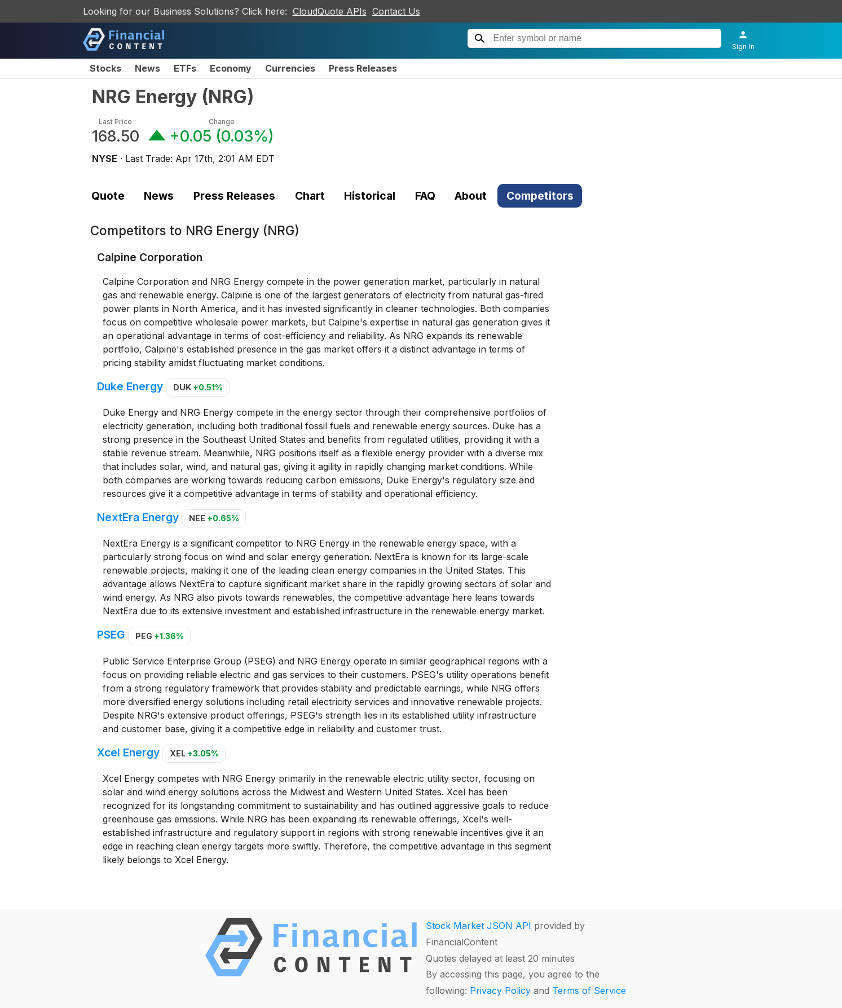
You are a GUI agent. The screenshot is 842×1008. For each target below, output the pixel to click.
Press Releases (363, 68)
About (471, 196)
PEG (159, 636)
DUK (198, 387)
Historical (369, 196)
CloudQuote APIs (330, 11)
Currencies (290, 68)
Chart (310, 196)
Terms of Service (589, 990)
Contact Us (396, 11)
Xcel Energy (128, 752)
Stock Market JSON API (478, 925)
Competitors (540, 196)
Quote (108, 196)
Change (222, 121)
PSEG (111, 635)
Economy (231, 68)
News (147, 68)
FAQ (425, 196)
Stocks (105, 68)
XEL (194, 753)
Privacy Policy (500, 990)
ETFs (185, 68)
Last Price (115, 121)
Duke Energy (130, 386)
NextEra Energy (138, 517)
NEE (214, 518)
